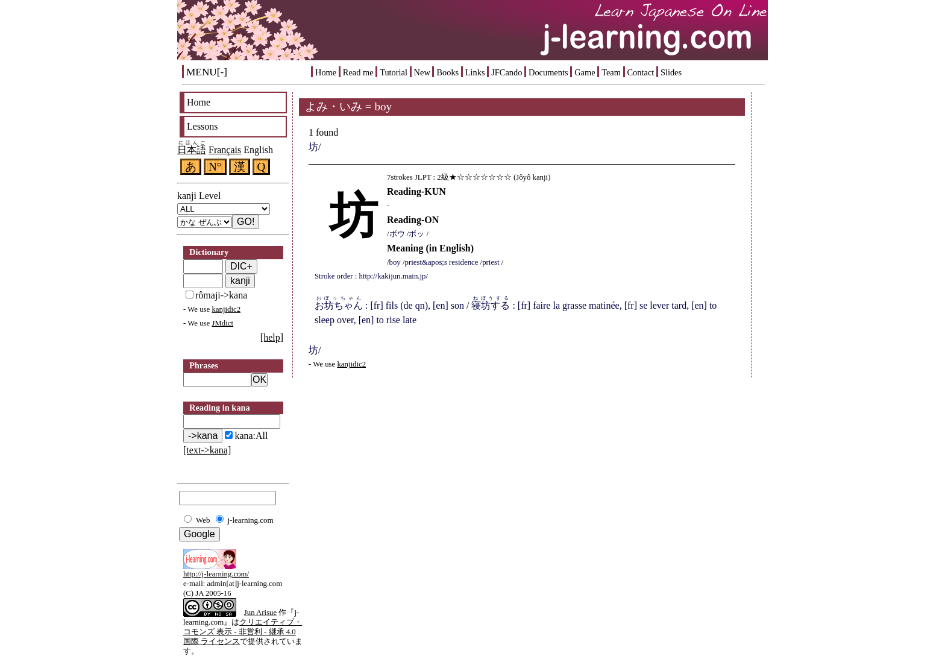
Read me (358, 72)
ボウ (397, 234)
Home (325, 72)
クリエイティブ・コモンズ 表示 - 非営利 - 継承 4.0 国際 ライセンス (242, 632)
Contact (641, 72)
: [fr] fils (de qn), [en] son (389, 305)
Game (584, 72)
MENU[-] (206, 72)
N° (215, 166)
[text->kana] (207, 450)
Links (475, 72)
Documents (548, 72)
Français (225, 150)
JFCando (506, 72)
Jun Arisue (260, 612)
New (422, 72)
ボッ (416, 234)
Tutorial (393, 72)
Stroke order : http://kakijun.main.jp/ (371, 276)
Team (611, 72)
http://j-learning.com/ (216, 574)
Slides (671, 72)
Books (447, 72)
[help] (271, 337)
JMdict (222, 323)
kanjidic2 (226, 309)
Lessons (202, 126)
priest (490, 262)
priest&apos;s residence (442, 262)
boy (395, 262)
